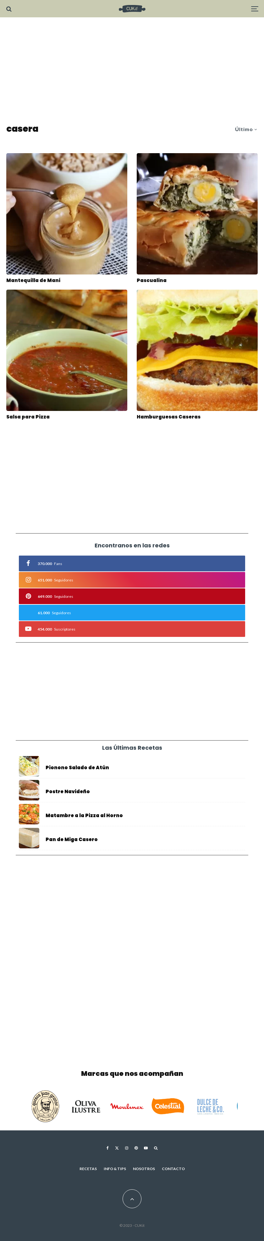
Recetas (88, 1168)
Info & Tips (115, 1168)
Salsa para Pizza (28, 417)
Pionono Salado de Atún (77, 768)
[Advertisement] (132, 71)
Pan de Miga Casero (72, 842)
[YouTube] (146, 1148)
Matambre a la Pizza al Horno (84, 816)
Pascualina (152, 280)
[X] (117, 1148)
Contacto (173, 1168)
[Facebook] (107, 1148)
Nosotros (144, 1168)
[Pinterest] (136, 1148)
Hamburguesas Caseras (169, 417)
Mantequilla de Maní (33, 280)
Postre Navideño (68, 791)
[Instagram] (126, 1148)
